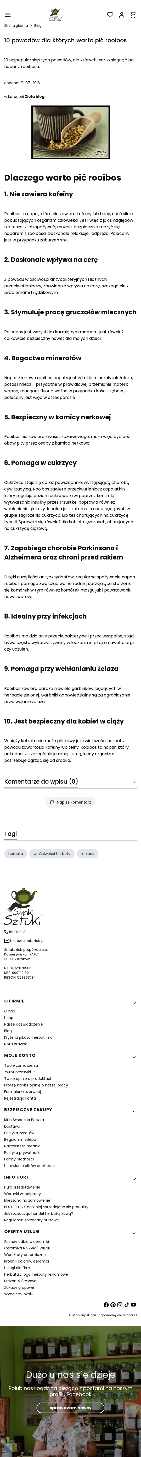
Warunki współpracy (22, 1193)
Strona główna (16, 25)
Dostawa (12, 1126)
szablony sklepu (84, 1315)
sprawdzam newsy (71, 1408)
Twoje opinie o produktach (28, 1078)
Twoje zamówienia (21, 1065)
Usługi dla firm (17, 1267)
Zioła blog (34, 96)
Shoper (128, 1315)
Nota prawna (15, 1044)
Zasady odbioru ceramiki (26, 1241)
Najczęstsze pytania (22, 1146)
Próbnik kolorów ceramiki (26, 1261)
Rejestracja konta (20, 1098)
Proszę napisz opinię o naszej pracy (36, 1085)
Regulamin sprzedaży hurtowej (32, 1220)
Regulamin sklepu (20, 1139)
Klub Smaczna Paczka (24, 1119)
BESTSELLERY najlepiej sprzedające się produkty (46, 1207)
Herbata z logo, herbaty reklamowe (36, 1274)
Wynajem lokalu (18, 1294)
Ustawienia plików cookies (28, 1165)
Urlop (8, 1017)
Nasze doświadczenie (23, 1024)
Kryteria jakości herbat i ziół (29, 1037)
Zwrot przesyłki (18, 1072)
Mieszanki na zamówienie (27, 1200)
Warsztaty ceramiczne (25, 1254)
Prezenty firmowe (20, 1281)
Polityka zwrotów (19, 1133)
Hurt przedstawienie (22, 1187)
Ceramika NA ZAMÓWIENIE (27, 1248)
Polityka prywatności (22, 1152)
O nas (9, 1011)
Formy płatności (19, 1159)
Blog (38, 25)
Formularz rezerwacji (23, 1091)
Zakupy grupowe (19, 1287)
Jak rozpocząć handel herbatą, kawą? (38, 1213)
